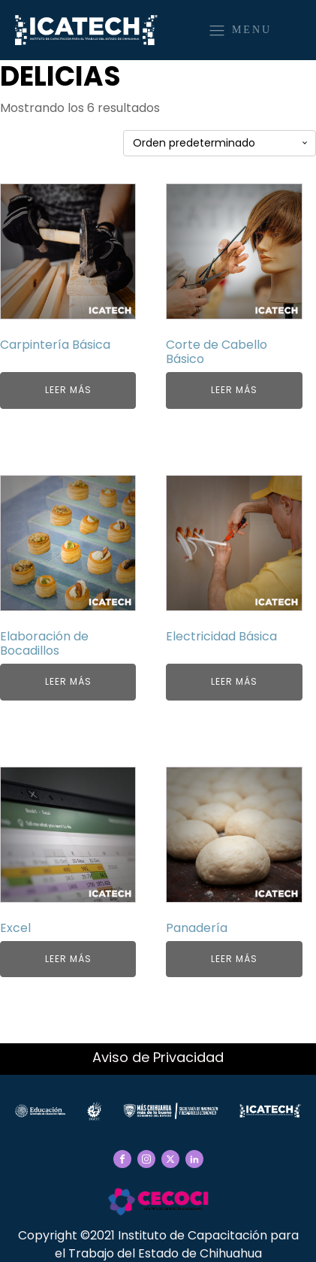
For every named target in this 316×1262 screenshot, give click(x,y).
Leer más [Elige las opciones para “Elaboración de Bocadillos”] (68, 681)
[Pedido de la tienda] (219, 143)
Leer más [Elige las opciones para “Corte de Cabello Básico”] (234, 389)
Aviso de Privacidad (158, 1057)
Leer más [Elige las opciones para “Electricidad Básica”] (234, 681)
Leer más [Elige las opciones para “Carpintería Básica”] (68, 389)
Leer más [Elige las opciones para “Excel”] (68, 958)
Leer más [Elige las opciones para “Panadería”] (234, 958)
